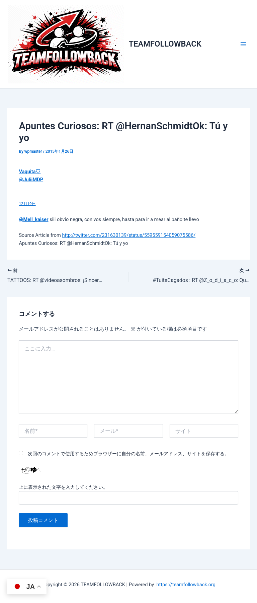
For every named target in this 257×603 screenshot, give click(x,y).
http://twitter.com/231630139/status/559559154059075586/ (128, 235)
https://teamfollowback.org (185, 585)
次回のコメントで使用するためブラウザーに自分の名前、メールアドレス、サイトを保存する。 (128, 453)
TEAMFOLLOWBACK (165, 44)
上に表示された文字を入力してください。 (63, 487)
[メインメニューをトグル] (243, 44)
